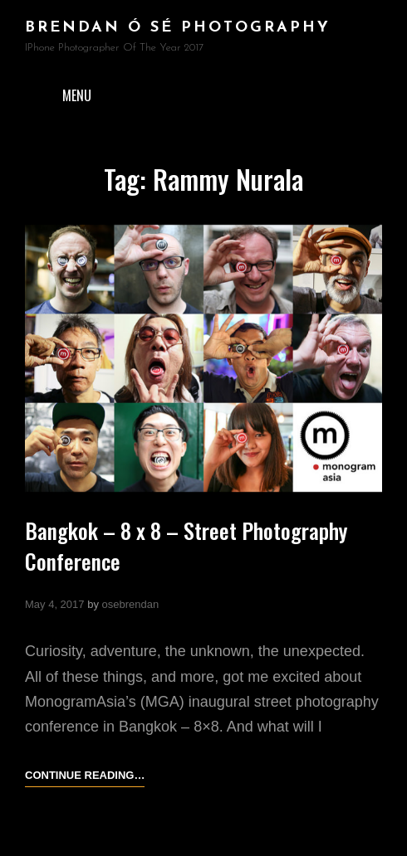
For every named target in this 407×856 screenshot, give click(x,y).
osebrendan (130, 604)
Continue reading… (85, 775)
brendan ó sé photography (178, 28)
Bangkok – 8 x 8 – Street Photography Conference (186, 545)
